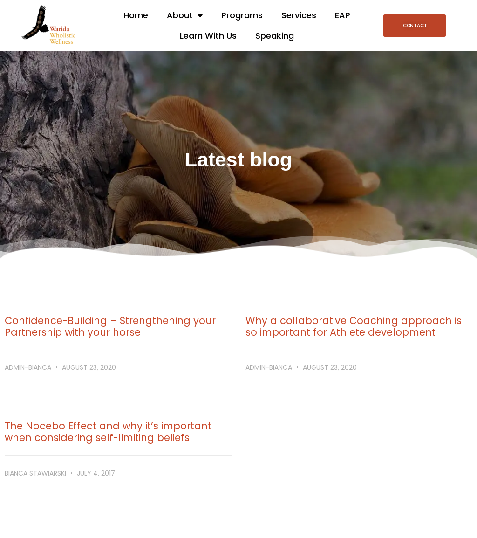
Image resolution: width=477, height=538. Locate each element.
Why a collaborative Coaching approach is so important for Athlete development (353, 326)
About (185, 15)
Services (298, 15)
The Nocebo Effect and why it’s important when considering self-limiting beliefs (108, 431)
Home (135, 15)
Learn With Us (208, 35)
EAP (342, 15)
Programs (242, 15)
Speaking (274, 35)
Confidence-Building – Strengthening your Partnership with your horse (110, 326)
